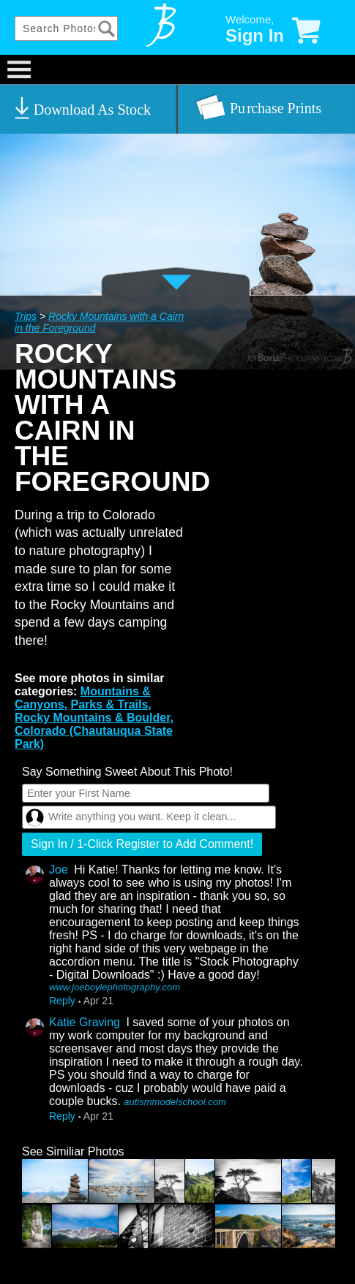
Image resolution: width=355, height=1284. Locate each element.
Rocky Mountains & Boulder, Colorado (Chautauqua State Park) (94, 730)
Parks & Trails (109, 704)
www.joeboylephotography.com (114, 987)
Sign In (254, 35)
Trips (26, 316)
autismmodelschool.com (174, 1101)
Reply (62, 1000)
